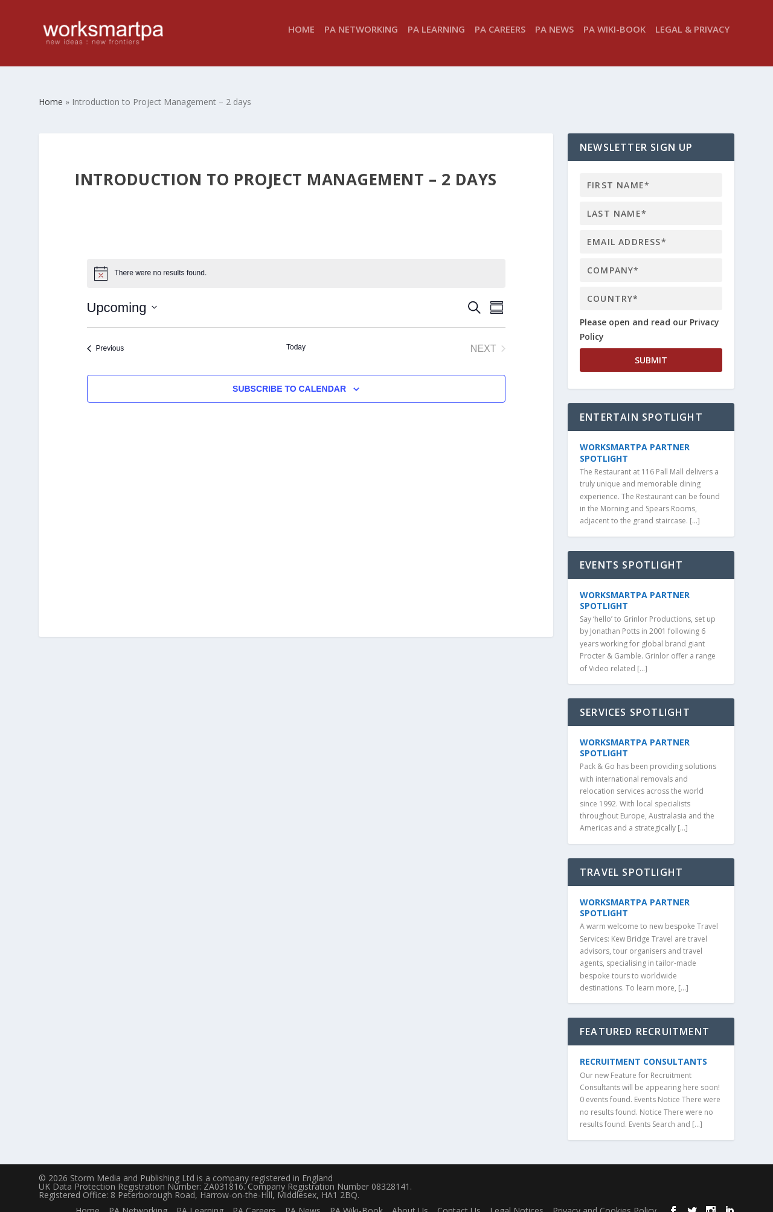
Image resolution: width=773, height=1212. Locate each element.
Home (301, 38)
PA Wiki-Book (614, 38)
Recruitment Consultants (643, 1050)
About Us (410, 1199)
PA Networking (361, 38)
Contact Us (459, 1199)
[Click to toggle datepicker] (122, 297)
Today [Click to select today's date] (296, 336)
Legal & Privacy (692, 38)
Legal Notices (517, 1199)
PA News (554, 38)
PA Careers (500, 38)
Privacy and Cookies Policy (604, 1199)
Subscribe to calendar (289, 378)
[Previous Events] (105, 338)
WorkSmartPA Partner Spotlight (635, 441)
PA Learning (436, 38)
